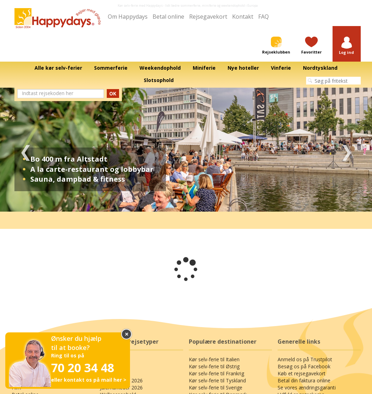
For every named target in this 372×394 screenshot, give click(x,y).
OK (112, 93)
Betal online (168, 16)
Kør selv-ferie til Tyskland (217, 380)
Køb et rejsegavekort (302, 373)
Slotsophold (113, 359)
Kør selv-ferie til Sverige (215, 387)
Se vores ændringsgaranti (307, 387)
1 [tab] (175, 201)
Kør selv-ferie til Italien (214, 359)
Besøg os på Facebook (304, 366)
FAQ (263, 16)
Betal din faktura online (304, 380)
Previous (25, 150)
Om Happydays (128, 16)
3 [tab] (196, 201)
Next (346, 150)
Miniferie (110, 366)
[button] (347, 46)
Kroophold (112, 373)
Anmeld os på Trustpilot (305, 359)
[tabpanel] (186, 150)
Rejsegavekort (208, 16)
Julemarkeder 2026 (121, 387)
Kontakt (242, 16)
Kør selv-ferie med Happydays (140, 5)
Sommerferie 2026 (121, 380)
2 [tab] (186, 201)
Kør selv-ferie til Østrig (214, 366)
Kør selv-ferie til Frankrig (216, 373)
